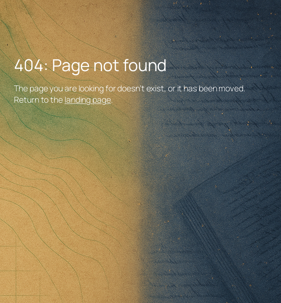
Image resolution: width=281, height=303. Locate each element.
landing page (88, 99)
